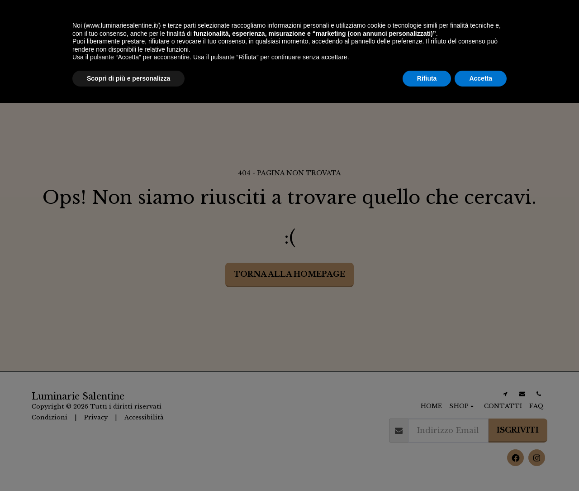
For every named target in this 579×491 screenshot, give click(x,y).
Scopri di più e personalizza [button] (128, 466)
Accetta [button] (480, 466)
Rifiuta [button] (427, 466)
